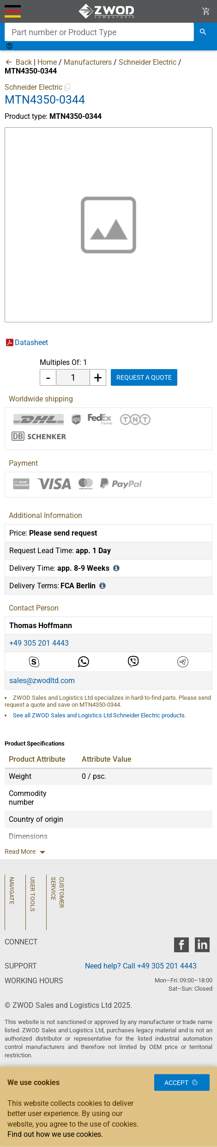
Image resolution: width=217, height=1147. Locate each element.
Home (47, 62)
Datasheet (31, 342)
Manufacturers (88, 62)
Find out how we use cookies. (55, 1134)
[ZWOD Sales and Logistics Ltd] (108, 11)
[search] (203, 32)
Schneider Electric (147, 62)
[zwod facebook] (181, 947)
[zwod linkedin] (202, 947)
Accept (181, 1082)
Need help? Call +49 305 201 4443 (141, 966)
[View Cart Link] (206, 11)
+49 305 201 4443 (39, 643)
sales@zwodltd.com (42, 680)
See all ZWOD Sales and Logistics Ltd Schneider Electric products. (99, 715)
